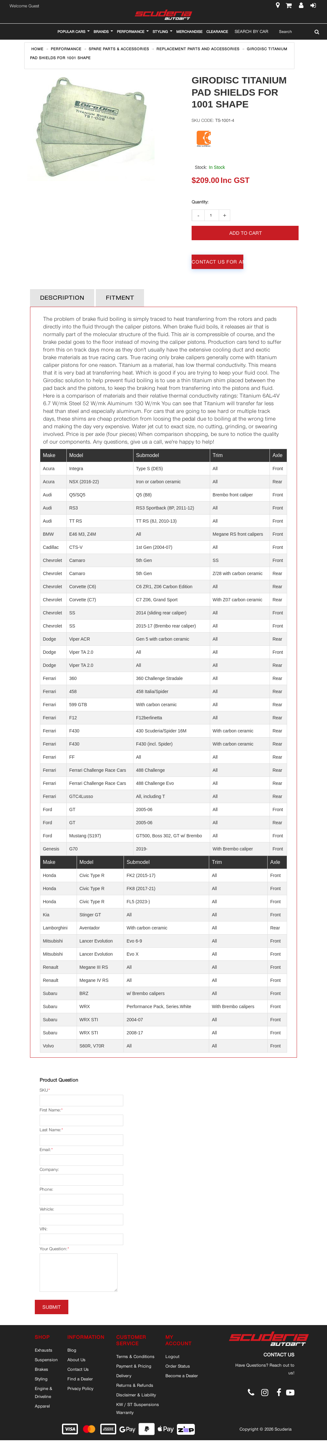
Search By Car (251, 31)
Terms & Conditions (135, 1356)
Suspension (46, 1359)
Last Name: (50, 1130)
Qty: (200, 202)
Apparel (42, 1406)
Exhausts (43, 1350)
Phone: (46, 1189)
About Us (76, 1359)
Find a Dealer (80, 1378)
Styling (41, 1378)
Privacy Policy (80, 1388)
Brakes (41, 1369)
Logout (172, 1356)
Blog (71, 1350)
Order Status (177, 1366)
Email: (45, 1150)
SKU (44, 1090)
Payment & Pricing (133, 1366)
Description (62, 298)
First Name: (50, 1110)
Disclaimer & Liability (136, 1394)
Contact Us (78, 1369)
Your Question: (53, 1249)
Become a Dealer (181, 1375)
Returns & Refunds (134, 1385)
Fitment (120, 298)
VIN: (43, 1229)
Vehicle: (47, 1209)
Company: (49, 1169)
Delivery (123, 1375)
